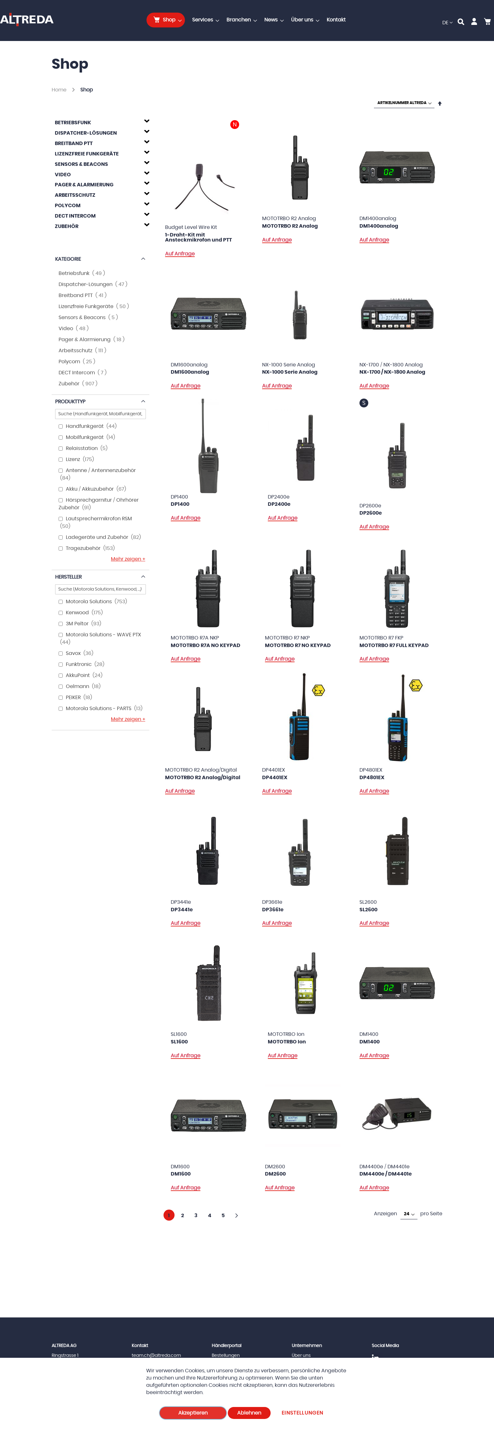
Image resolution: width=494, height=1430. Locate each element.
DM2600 (275, 1173)
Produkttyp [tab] (70, 401)
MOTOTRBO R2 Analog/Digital (202, 777)
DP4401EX (274, 777)
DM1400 (369, 1041)
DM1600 (181, 1173)
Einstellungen (303, 1412)
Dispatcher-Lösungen (86, 133)
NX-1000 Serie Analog (290, 372)
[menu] (248, 20)
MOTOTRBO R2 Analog (290, 226)
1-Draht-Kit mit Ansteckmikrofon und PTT (198, 237)
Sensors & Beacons (81, 164)
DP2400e (279, 504)
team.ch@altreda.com (156, 1355)
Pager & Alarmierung (84, 184)
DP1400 (180, 504)
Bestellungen (226, 1355)
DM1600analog (190, 372)
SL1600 (179, 1041)
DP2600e (370, 513)
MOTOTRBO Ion (287, 1041)
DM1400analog (378, 226)
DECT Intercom (75, 216)
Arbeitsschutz (75, 195)
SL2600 (368, 909)
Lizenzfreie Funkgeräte (87, 153)
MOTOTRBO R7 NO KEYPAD (298, 645)
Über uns (301, 1355)
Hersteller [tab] (68, 577)
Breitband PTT (74, 143)
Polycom (68, 205)
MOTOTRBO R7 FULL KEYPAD (394, 645)
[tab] (100, 121)
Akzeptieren (193, 1412)
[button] (447, 22)
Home (60, 89)
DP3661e (273, 909)
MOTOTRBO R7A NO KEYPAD (205, 645)
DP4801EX (371, 777)
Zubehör (66, 226)
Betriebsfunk (73, 122)
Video (63, 174)
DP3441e (182, 909)
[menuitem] (166, 20)
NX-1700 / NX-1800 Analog (392, 372)
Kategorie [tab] (68, 259)
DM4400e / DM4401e (385, 1173)
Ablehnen (249, 1412)
